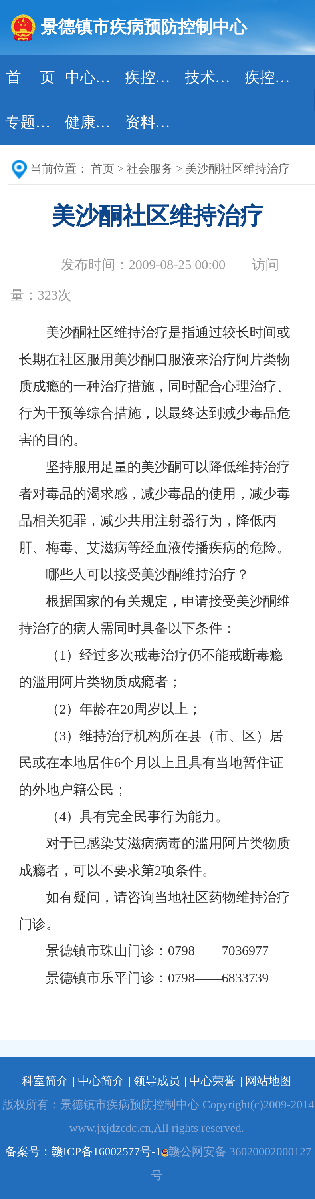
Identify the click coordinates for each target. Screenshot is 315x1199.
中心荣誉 (212, 1080)
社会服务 (150, 168)
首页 (102, 168)
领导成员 (157, 1080)
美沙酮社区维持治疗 (238, 168)
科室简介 (45, 1080)
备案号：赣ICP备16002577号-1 (83, 1151)
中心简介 (101, 1080)
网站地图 (268, 1080)
